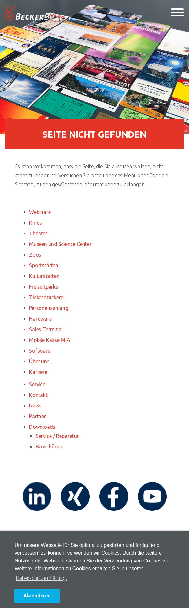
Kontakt (38, 395)
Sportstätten (43, 265)
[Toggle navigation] (177, 13)
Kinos (35, 223)
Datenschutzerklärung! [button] (41, 578)
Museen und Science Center (60, 244)
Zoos (35, 255)
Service (37, 384)
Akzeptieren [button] (36, 595)
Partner (37, 416)
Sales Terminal (46, 329)
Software (39, 351)
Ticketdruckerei (47, 297)
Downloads (42, 427)
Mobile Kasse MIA (49, 340)
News (35, 405)
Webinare (40, 212)
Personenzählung (48, 308)
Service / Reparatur (57, 436)
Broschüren (49, 446)
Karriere (38, 372)
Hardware (40, 319)
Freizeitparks (43, 287)
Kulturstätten (44, 276)
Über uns (39, 361)
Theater (38, 233)
